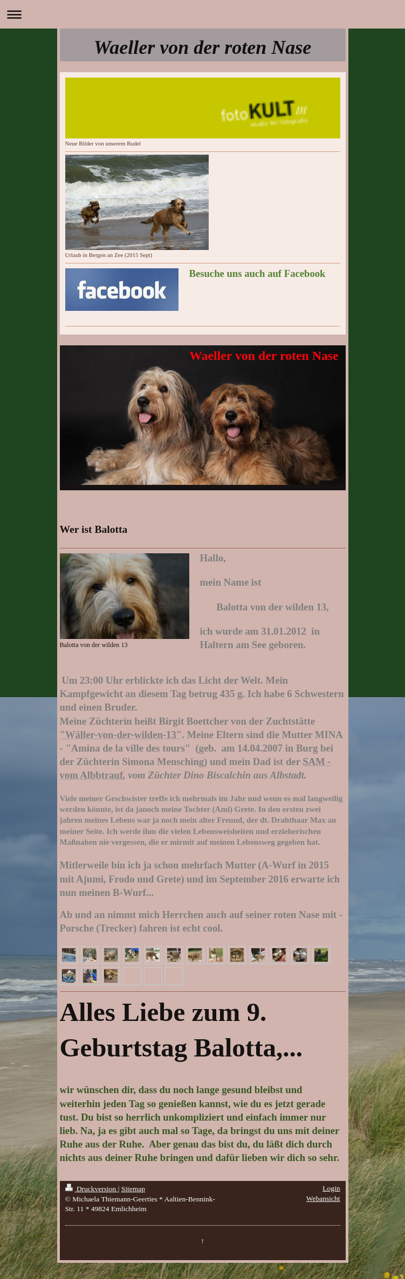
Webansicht (323, 1198)
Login (331, 1188)
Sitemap (133, 1189)
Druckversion (91, 1189)
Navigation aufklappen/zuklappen (202, 14)
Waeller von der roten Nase (202, 47)
